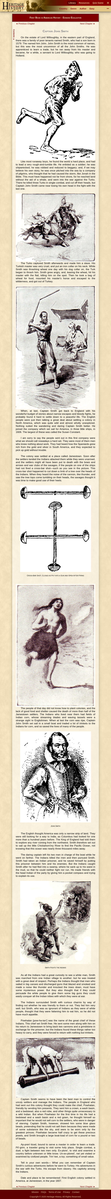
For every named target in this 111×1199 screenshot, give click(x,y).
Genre (74, 9)
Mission (35, 1192)
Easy (92, 9)
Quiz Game (97, 3)
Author (83, 9)
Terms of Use (55, 1192)
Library (72, 3)
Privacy (66, 1192)
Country (63, 9)
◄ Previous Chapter (25, 24)
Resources (84, 3)
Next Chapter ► (87, 24)
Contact (75, 1192)
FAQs (43, 1192)
